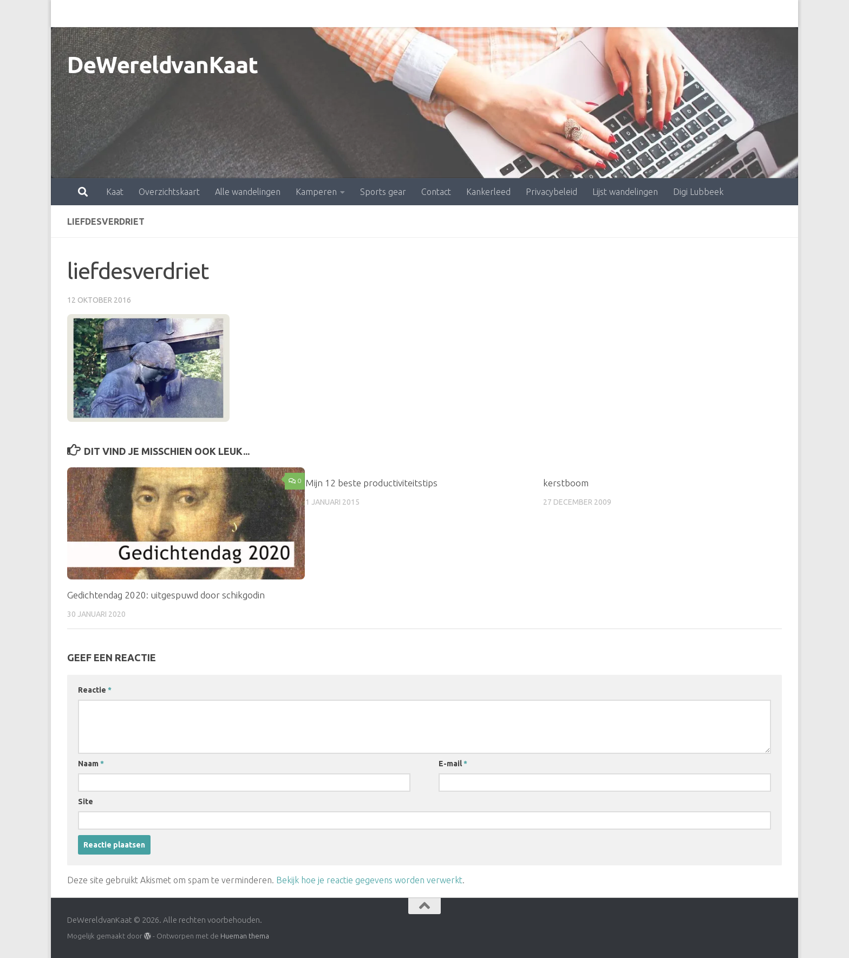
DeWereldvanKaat (162, 64)
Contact (388, 13)
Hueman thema (244, 936)
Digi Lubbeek (650, 13)
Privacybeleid (504, 13)
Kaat (67, 13)
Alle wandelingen (200, 13)
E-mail (453, 763)
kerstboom (566, 483)
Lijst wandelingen (577, 13)
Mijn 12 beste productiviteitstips (371, 483)
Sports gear (335, 13)
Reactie (95, 690)
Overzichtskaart (121, 13)
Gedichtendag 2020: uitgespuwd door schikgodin (166, 595)
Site (85, 801)
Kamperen (268, 13)
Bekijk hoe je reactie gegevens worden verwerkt (369, 880)
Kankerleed (441, 13)
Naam (91, 763)
